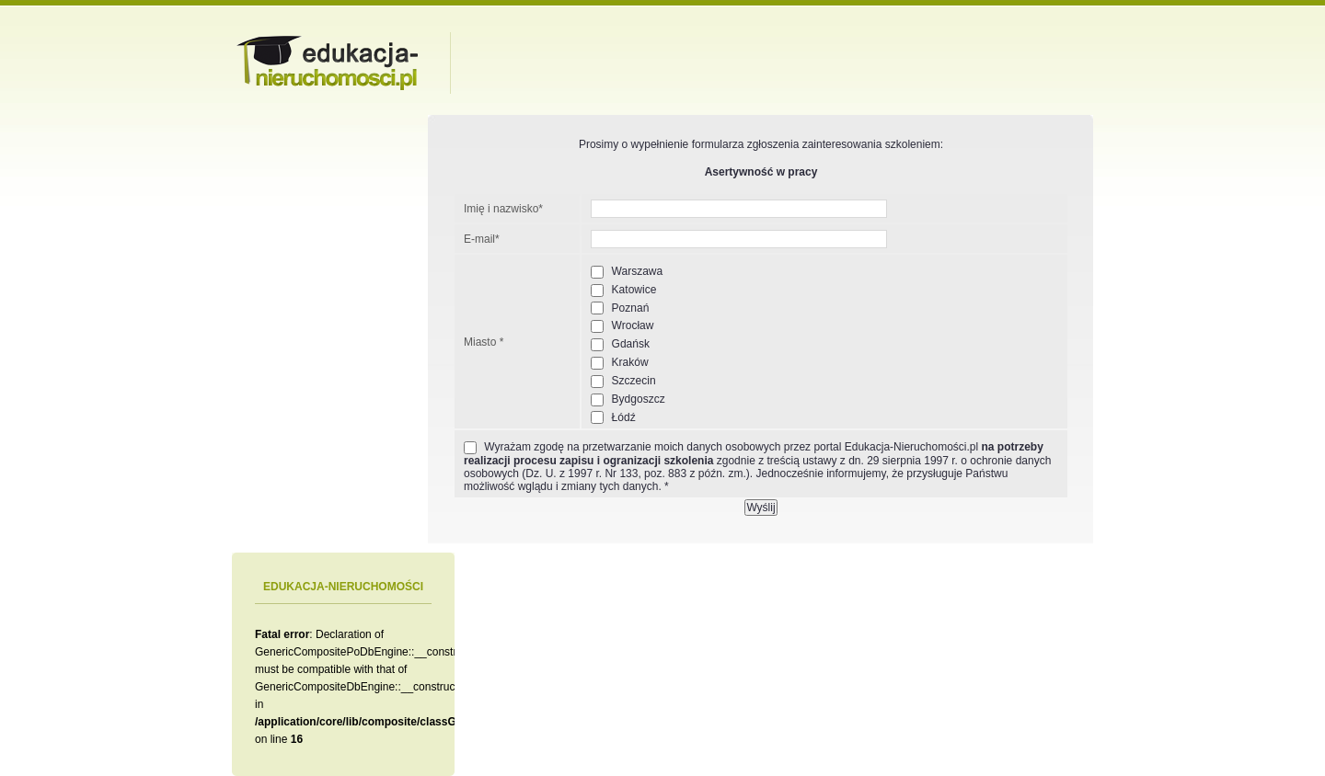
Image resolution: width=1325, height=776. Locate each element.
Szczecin (623, 381)
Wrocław (622, 326)
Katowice (623, 290)
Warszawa (626, 272)
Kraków (619, 363)
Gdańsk (620, 344)
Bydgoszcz (627, 399)
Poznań (620, 308)
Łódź (613, 418)
